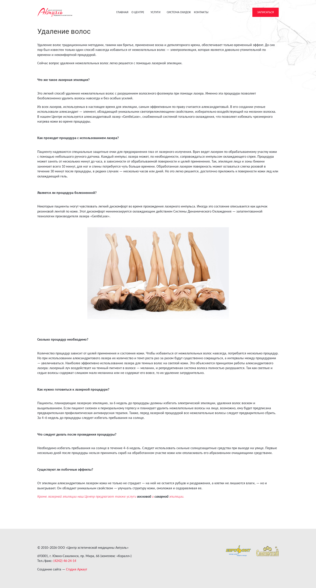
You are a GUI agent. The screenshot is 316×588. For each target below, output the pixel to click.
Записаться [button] (265, 12)
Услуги (157, 12)
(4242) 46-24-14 (64, 561)
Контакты (201, 12)
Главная (122, 12)
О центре (139, 12)
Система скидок (179, 12)
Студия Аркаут (76, 569)
